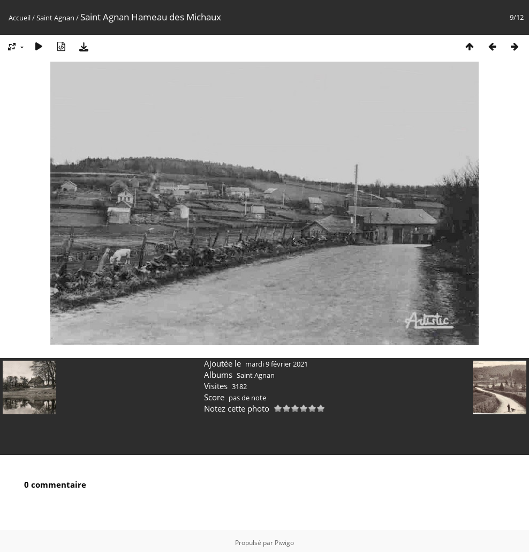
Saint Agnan (55, 18)
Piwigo (284, 539)
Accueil (20, 18)
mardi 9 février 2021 (276, 360)
